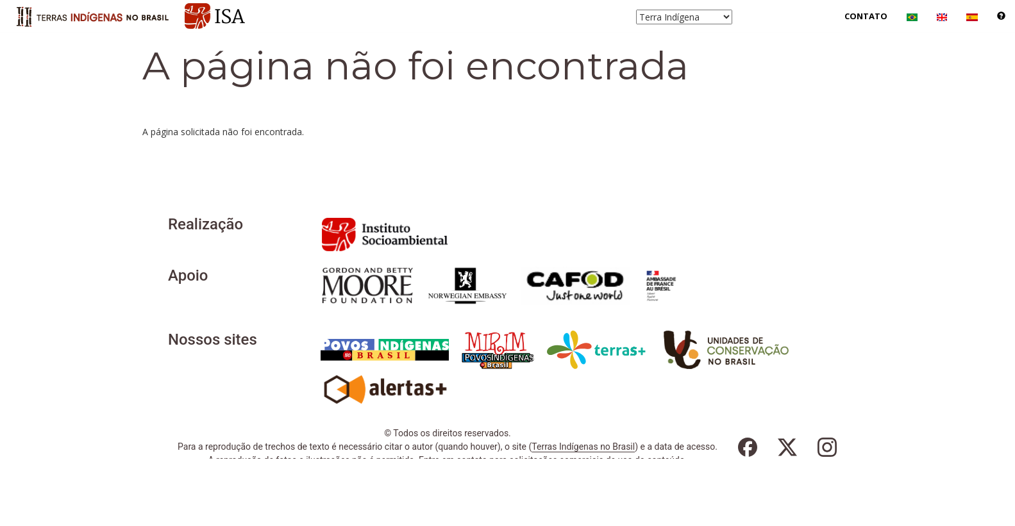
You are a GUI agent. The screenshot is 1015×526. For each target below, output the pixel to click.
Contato (865, 16)
